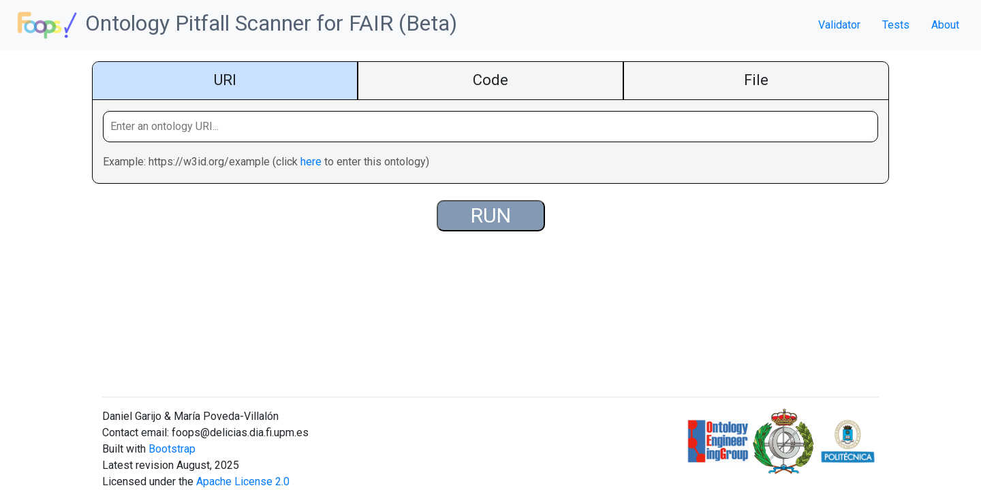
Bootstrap (172, 448)
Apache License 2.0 (243, 481)
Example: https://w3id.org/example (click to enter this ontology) (266, 161)
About (945, 24)
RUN (491, 215)
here (311, 161)
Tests (895, 24)
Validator (839, 24)
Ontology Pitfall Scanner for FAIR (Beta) (234, 25)
